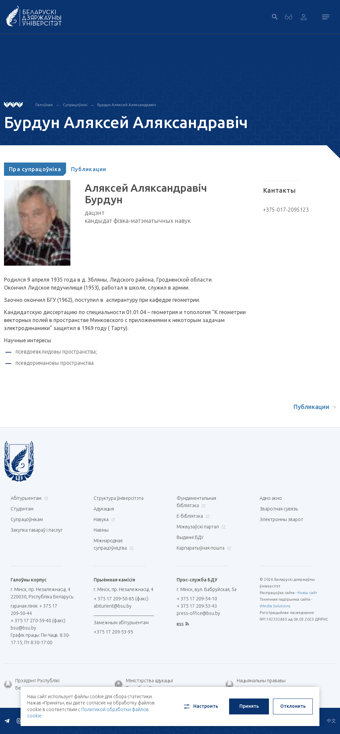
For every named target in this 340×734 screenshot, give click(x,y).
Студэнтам (22, 508)
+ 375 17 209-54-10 (197, 598)
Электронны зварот (281, 519)
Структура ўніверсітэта (118, 498)
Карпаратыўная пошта (203, 548)
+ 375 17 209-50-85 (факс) (121, 598)
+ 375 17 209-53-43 (197, 606)
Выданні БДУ (190, 537)
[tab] (35, 169)
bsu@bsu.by (23, 628)
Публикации (89, 169)
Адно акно (271, 498)
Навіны (101, 530)
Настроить (200, 706)
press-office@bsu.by (198, 613)
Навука (104, 519)
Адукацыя (104, 508)
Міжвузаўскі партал (200, 526)
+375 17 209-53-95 (113, 631)
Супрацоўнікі (75, 104)
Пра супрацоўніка (35, 169)
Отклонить (293, 706)
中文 (331, 720)
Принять (249, 706)
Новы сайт (307, 592)
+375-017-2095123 (286, 210)
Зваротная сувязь (279, 508)
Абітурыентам (28, 498)
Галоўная (44, 104)
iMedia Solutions (275, 606)
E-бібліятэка (192, 516)
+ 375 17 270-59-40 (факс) (38, 620)
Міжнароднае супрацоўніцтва (113, 544)
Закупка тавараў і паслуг (36, 530)
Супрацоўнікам (27, 519)
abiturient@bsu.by (112, 606)
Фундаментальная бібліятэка (196, 502)
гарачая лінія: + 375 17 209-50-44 (34, 609)
